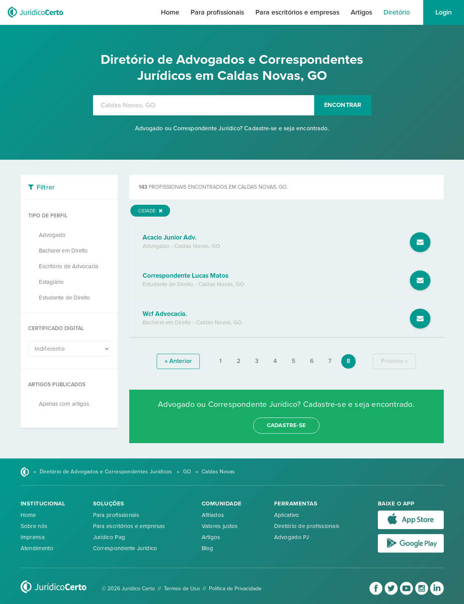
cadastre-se (286, 425)
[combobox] (203, 105)
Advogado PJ (291, 537)
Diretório (397, 12)
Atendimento (37, 548)
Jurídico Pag (109, 537)
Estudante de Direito (64, 298)
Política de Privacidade (235, 588)
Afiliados (213, 515)
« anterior (178, 361)
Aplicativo (286, 515)
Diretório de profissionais (307, 526)
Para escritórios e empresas (297, 12)
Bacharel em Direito (63, 251)
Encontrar (342, 105)
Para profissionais (217, 12)
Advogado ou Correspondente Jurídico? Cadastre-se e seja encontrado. (232, 128)
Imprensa (33, 537)
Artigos (361, 12)
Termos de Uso (182, 588)
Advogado (52, 235)
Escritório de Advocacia (68, 266)
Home (170, 12)
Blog (208, 548)
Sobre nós (34, 526)
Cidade (150, 211)
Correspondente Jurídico (125, 548)
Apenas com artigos (64, 404)
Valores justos (220, 526)
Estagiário (51, 282)
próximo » (394, 361)
